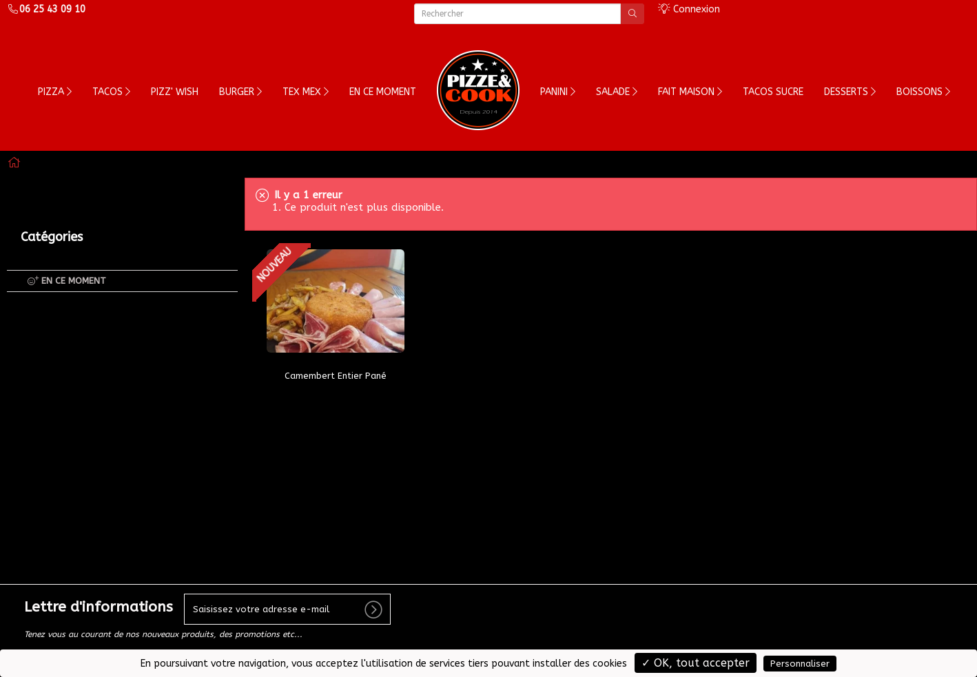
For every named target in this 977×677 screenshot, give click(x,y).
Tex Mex (305, 92)
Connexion (689, 9)
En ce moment (382, 92)
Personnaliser (800, 663)
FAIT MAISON (690, 92)
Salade (616, 92)
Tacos (111, 92)
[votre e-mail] (287, 609)
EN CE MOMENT (67, 280)
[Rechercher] (517, 13)
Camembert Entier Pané (336, 376)
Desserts (850, 92)
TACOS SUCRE (773, 92)
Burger (240, 92)
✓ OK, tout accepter (695, 662)
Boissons (923, 92)
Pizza (55, 92)
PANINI (557, 92)
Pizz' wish (174, 92)
